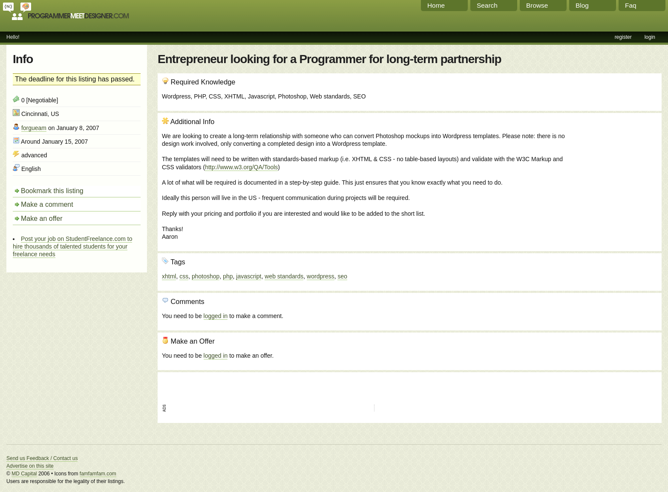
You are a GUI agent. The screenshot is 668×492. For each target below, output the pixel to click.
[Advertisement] (611, 163)
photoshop (205, 276)
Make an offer (42, 218)
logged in (216, 316)
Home (436, 5)
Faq (630, 5)
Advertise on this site (30, 466)
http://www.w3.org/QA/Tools (241, 167)
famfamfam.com (98, 474)
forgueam (33, 127)
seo (342, 276)
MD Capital (24, 474)
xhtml (169, 276)
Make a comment (47, 204)
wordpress (320, 276)
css (183, 276)
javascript (248, 276)
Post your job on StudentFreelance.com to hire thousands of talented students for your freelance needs (72, 246)
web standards (284, 276)
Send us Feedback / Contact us (42, 458)
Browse (537, 5)
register (623, 37)
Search (487, 5)
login (650, 37)
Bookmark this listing (52, 190)
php (228, 276)
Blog (582, 5)
